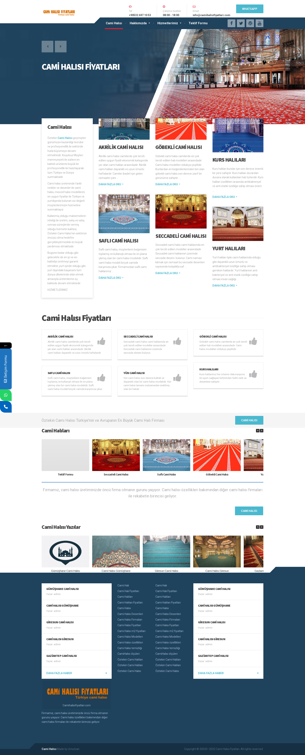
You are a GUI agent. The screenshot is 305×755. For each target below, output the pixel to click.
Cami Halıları (125, 596)
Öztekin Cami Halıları (130, 659)
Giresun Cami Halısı (166, 570)
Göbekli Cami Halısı (178, 147)
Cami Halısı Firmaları (129, 619)
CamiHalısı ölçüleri (128, 653)
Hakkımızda (138, 23)
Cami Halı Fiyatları (128, 591)
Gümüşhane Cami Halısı (65, 570)
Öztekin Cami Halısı (129, 671)
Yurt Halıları (228, 248)
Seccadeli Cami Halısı (180, 236)
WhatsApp (249, 8)
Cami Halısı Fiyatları (129, 625)
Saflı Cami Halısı (118, 240)
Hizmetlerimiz (167, 23)
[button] (47, 46)
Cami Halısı (114, 23)
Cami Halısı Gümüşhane (116, 570)
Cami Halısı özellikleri (130, 642)
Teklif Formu (198, 23)
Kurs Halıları (229, 159)
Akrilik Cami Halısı (121, 147)
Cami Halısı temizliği (129, 648)
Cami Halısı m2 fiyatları (131, 631)
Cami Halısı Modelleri (130, 636)
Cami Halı (123, 585)
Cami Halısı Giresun (217, 570)
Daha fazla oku (110, 184)
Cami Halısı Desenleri (130, 614)
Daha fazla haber (59, 673)
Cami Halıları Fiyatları (130, 602)
